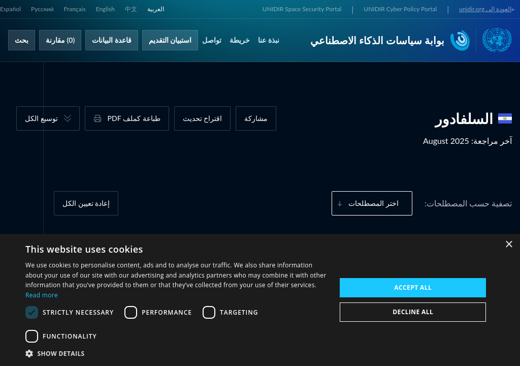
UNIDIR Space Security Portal (302, 9)
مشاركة (256, 118)
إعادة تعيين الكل (86, 203)
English (105, 9)
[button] (176, 353)
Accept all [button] (413, 287)
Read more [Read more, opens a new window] (41, 295)
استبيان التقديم (170, 40)
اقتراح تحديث (202, 118)
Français (75, 9)
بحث (21, 40)
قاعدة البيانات (112, 40)
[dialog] (260, 300)
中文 (131, 9)
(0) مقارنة (60, 40)
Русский (42, 9)
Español (10, 9)
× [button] (508, 245)
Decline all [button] (413, 312)
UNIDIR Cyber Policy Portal (400, 9)
